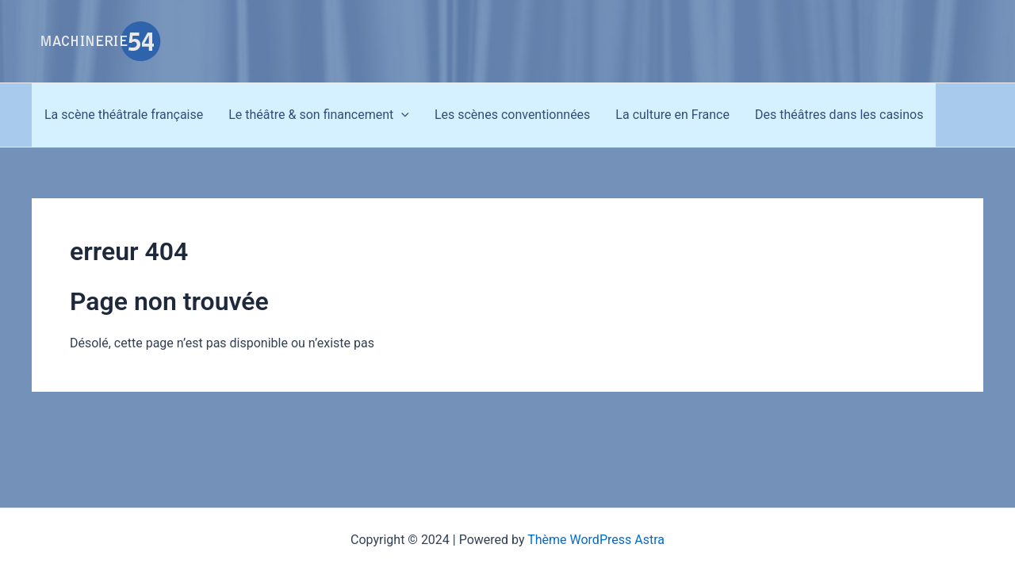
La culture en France (672, 114)
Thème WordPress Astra (596, 539)
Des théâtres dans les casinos (839, 114)
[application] (401, 115)
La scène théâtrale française (123, 114)
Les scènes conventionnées (512, 114)
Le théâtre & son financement (318, 115)
